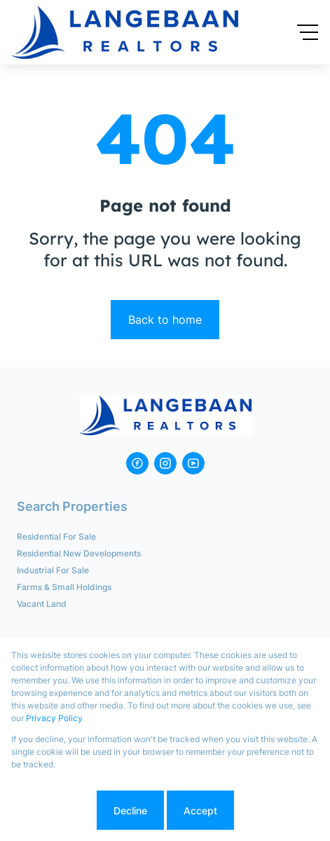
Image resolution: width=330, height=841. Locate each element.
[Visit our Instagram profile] (165, 463)
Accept (200, 810)
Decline (130, 810)
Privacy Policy (54, 718)
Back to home (165, 320)
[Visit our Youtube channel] (193, 463)
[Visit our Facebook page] (137, 463)
